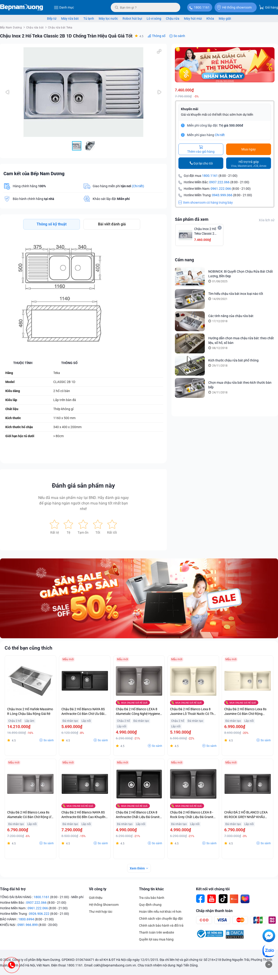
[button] (159, 51)
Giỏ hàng (268, 7)
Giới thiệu (95, 898)
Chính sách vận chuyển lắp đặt (161, 918)
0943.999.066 (222, 195)
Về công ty (97, 889)
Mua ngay (248, 149)
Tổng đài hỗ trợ (12, 889)
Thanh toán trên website (156, 932)
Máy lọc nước (108, 18)
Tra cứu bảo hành (151, 898)
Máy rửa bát (70, 18)
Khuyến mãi (189, 109)
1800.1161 (202, 7)
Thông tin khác (151, 889)
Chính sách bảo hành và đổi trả (161, 925)
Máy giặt (225, 18)
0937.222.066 (219, 182)
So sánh (179, 36)
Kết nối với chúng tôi (213, 889)
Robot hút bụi (132, 18)
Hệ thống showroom (234, 7)
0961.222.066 (221, 188)
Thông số (158, 36)
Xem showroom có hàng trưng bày (205, 202)
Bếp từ (52, 18)
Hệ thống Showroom (104, 904)
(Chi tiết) (138, 186)
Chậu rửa (172, 18)
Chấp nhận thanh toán (214, 911)
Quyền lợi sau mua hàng (156, 939)
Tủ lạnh (88, 18)
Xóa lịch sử (267, 220)
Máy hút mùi (193, 18)
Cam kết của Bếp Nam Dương (33, 173)
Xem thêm (137, 868)
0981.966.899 (27, 925)
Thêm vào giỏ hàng (201, 149)
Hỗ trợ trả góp (248, 164)
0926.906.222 (39, 914)
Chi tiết (220, 135)
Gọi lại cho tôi (203, 163)
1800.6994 (26, 919)
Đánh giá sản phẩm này (83, 485)
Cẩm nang (184, 259)
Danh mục (64, 7)
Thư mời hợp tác (100, 911)
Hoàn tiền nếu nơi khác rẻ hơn (160, 911)
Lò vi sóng (154, 18)
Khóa (210, 18)
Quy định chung (150, 904)
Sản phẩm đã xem (191, 219)
